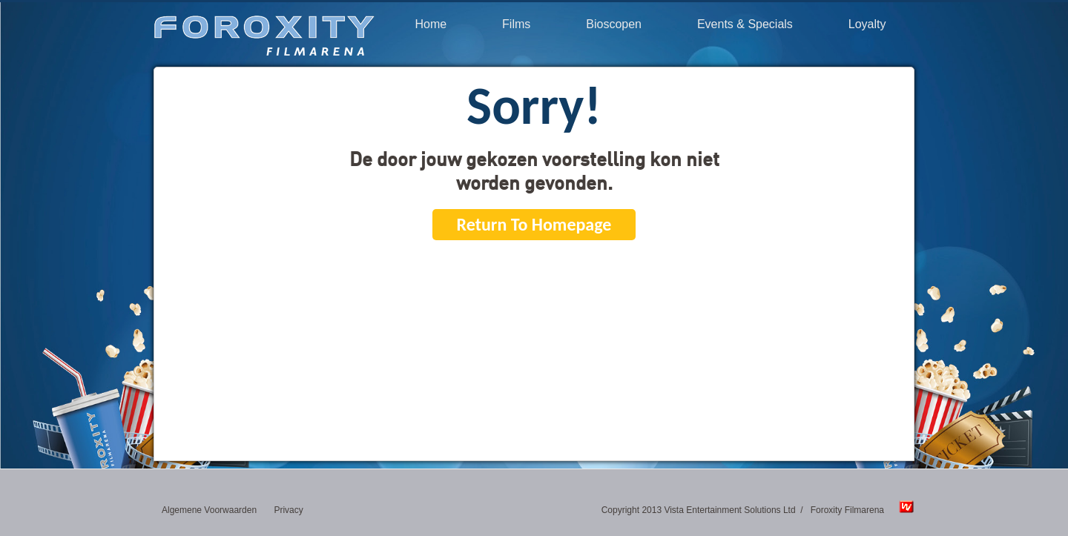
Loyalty (867, 24)
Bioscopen (614, 24)
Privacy (288, 510)
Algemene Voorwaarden (209, 510)
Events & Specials (745, 24)
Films (516, 24)
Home (430, 24)
